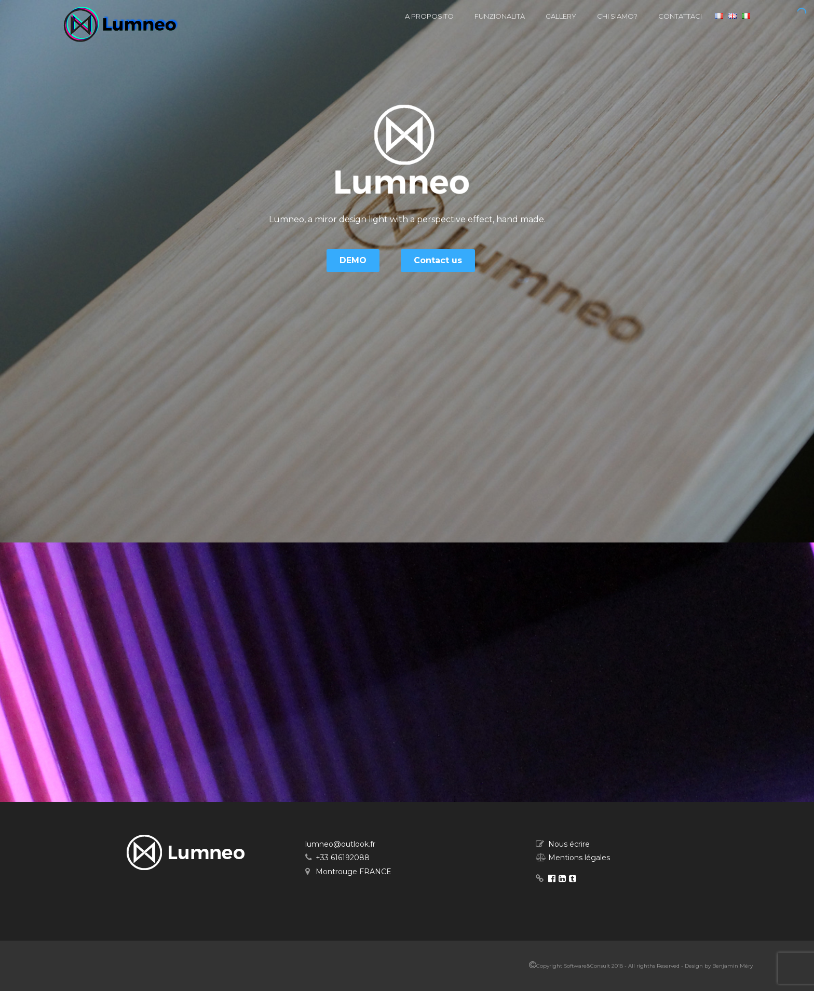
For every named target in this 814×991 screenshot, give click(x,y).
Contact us (438, 260)
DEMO (353, 260)
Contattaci (680, 16)
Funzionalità (499, 16)
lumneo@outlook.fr (340, 844)
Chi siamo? (617, 16)
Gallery (561, 16)
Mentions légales (579, 857)
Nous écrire (569, 844)
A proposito (429, 16)
